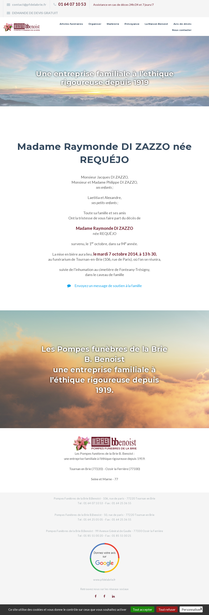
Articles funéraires (71, 23)
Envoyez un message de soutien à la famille (104, 285)
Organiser (94, 23)
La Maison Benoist (156, 23)
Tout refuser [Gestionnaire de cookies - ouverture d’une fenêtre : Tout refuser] (167, 609)
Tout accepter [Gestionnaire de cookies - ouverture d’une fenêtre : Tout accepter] (142, 609)
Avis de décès (182, 23)
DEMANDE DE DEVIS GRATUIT (35, 13)
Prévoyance (132, 23)
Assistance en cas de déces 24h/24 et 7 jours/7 (123, 4)
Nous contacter (181, 30)
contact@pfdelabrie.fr (29, 4)
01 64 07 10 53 (72, 4)
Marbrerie (113, 23)
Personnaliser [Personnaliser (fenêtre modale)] (191, 609)
